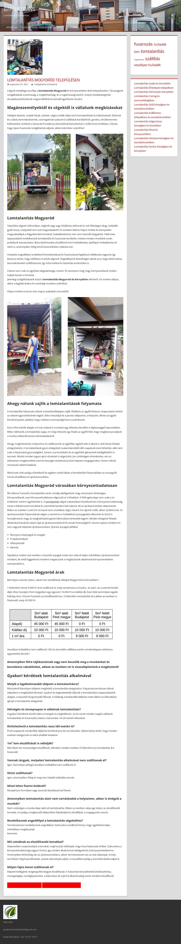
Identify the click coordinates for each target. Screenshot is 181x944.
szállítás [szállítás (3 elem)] (152, 58)
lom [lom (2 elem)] (137, 52)
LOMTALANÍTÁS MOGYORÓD (24, 885)
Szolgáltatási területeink (37, 27)
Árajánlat (74, 27)
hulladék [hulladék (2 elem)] (160, 44)
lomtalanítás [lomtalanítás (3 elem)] (152, 51)
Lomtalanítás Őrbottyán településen (154, 87)
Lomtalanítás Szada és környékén (152, 83)
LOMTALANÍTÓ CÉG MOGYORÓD (61, 885)
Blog (60, 27)
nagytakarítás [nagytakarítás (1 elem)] (139, 60)
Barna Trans (19, 9)
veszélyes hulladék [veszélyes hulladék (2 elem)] (147, 65)
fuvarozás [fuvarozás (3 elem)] (143, 44)
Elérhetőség (92, 27)
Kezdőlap (11, 27)
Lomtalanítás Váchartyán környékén (154, 91)
